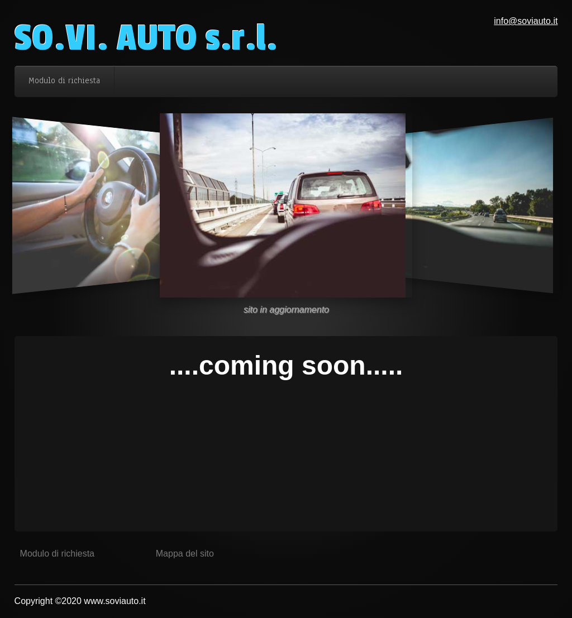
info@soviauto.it (525, 21)
